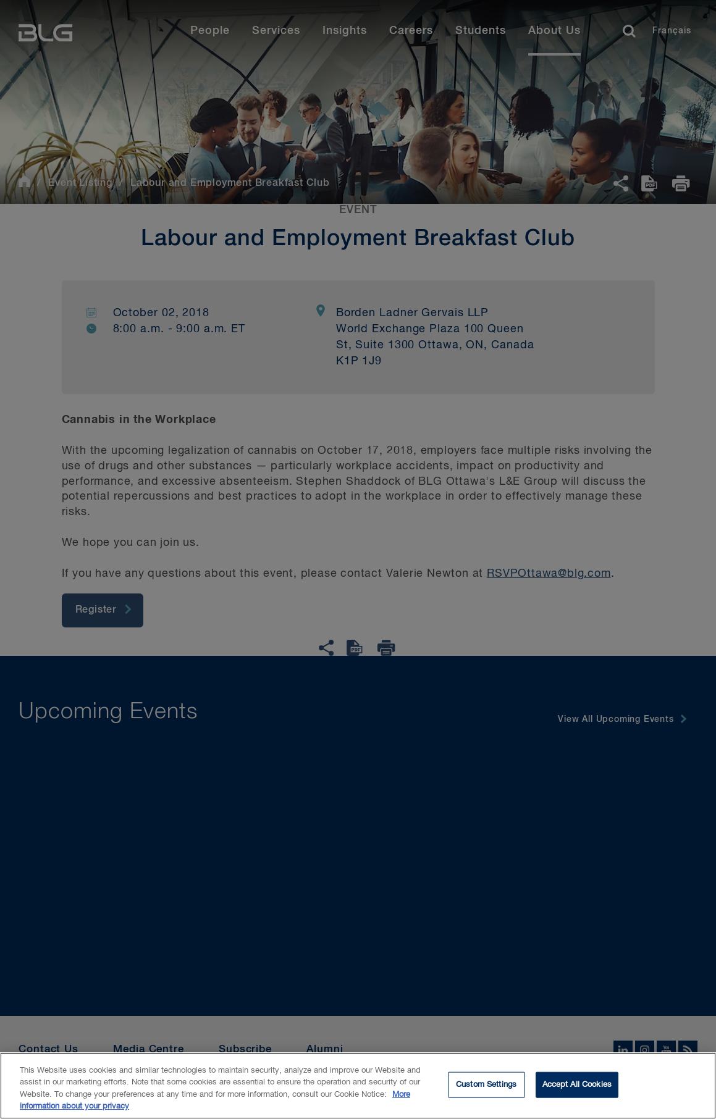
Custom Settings (486, 1092)
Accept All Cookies (577, 1092)
